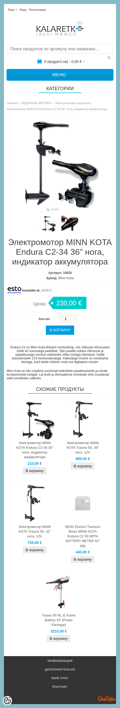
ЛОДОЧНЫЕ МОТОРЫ (36, 103)
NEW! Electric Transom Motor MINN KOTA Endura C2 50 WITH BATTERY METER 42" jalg (82, 536)
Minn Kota (66, 278)
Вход (23, 9)
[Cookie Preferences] (7, 700)
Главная (12, 103)
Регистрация (37, 9)
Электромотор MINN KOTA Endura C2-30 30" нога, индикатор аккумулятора (34, 450)
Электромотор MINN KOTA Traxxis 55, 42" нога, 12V (35, 531)
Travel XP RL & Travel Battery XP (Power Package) (58, 620)
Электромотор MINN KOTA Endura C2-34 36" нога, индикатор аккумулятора (57, 109)
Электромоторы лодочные (72, 103)
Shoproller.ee (107, 698)
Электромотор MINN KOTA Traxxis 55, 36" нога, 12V (83, 447)
